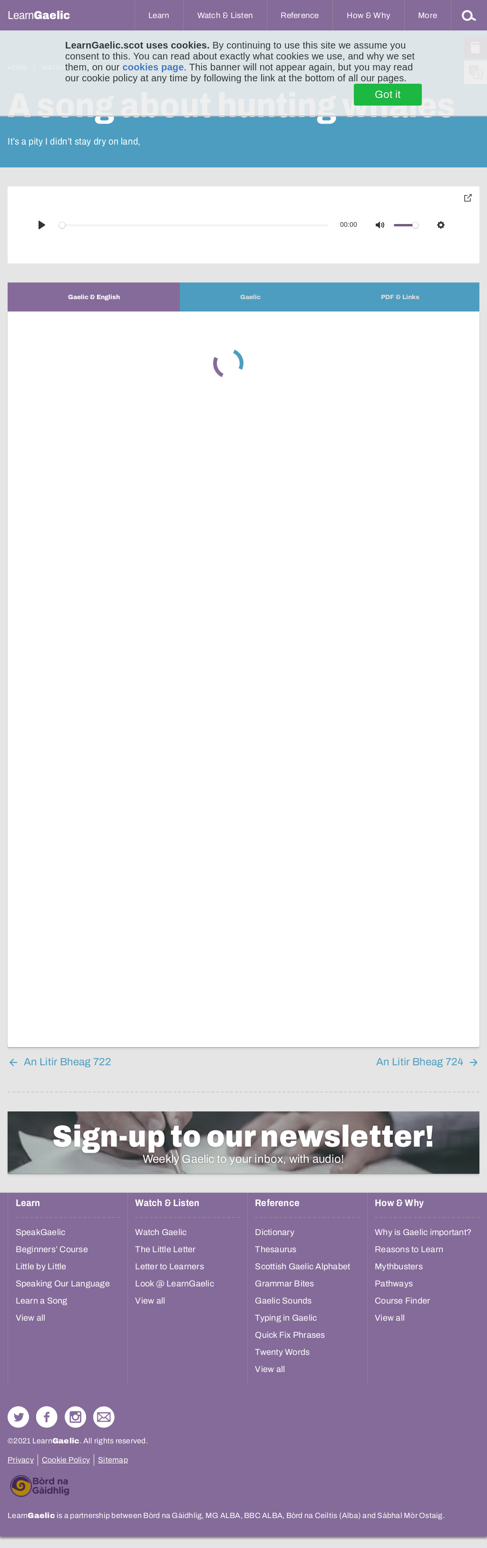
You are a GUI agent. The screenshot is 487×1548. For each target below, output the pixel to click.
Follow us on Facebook (47, 1417)
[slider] (194, 225)
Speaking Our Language (63, 1283)
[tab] (94, 297)
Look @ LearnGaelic (174, 1283)
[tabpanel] (243, 679)
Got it (388, 94)
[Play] (41, 225)
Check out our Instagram (75, 1417)
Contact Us (104, 1417)
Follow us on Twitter (18, 1417)
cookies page (153, 67)
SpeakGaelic (41, 1232)
